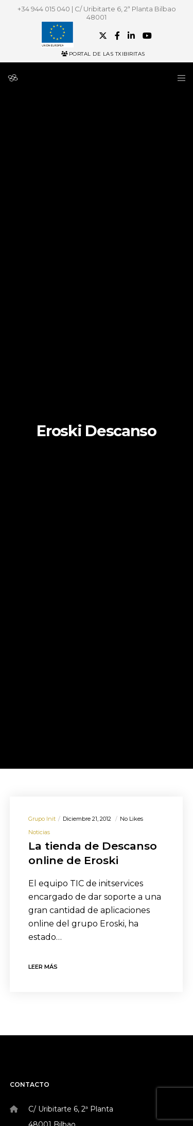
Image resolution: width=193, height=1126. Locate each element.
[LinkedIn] (131, 35)
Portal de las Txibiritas (103, 54)
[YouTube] (147, 35)
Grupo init (42, 818)
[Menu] (178, 77)
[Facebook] (117, 35)
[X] (103, 35)
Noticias (39, 832)
